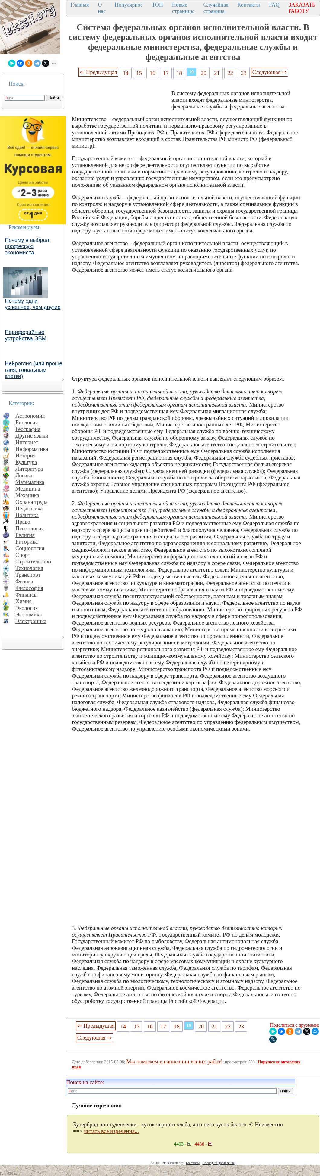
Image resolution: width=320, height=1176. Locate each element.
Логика (23, 475)
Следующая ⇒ (269, 72)
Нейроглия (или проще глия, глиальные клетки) (33, 369)
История (25, 455)
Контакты (249, 5)
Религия (25, 535)
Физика (24, 581)
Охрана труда (31, 502)
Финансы (26, 594)
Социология (29, 548)
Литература (29, 469)
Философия (29, 588)
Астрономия (30, 416)
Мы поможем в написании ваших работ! (174, 1061)
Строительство (33, 561)
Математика (29, 482)
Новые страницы (183, 8)
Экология (26, 608)
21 (217, 73)
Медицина (27, 488)
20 (203, 73)
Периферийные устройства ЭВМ (25, 335)
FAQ (274, 5)
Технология (29, 568)
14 (126, 73)
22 (230, 73)
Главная (80, 5)
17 (166, 73)
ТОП (157, 5)
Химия (23, 601)
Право (22, 522)
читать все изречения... (111, 1131)
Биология (26, 422)
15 (139, 73)
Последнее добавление (218, 1163)
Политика (27, 515)
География (27, 429)
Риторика (26, 541)
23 (244, 73)
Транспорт (27, 575)
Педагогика (29, 508)
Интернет (26, 442)
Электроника (30, 621)
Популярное (129, 5)
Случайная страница (216, 8)
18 (179, 73)
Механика (27, 495)
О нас (102, 8)
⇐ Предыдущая (98, 72)
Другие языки (31, 435)
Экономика (28, 614)
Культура (26, 462)
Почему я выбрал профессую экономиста (27, 246)
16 (152, 73)
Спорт (22, 555)
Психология (29, 528)
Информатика (31, 449)
